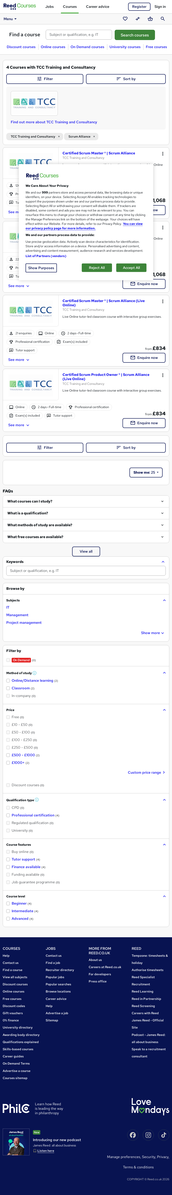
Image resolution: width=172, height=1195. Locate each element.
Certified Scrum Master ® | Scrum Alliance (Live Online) (103, 302)
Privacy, (163, 1157)
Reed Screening (143, 1006)
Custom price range (147, 772)
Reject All (97, 267)
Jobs (49, 6)
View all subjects (15, 977)
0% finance (11, 1020)
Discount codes (14, 1006)
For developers (100, 974)
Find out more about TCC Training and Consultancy (54, 122)
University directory (18, 1027)
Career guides (13, 1056)
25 (144, 472)
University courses (125, 47)
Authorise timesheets (147, 970)
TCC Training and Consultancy (33, 136)
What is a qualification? (27, 513)
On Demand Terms (16, 1063)
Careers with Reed (145, 1013)
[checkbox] (7, 607)
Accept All (131, 267)
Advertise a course (16, 1071)
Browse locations (58, 991)
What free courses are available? (35, 537)
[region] (86, 222)
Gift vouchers (13, 1013)
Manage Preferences (123, 1157)
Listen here (45, 1151)
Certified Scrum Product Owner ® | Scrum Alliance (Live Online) (105, 376)
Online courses (53, 47)
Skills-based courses (18, 1049)
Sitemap (52, 1020)
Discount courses (21, 47)
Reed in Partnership (146, 999)
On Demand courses (87, 47)
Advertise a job (57, 1013)
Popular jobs (55, 977)
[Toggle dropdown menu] (162, 153)
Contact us (11, 963)
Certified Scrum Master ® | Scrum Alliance (98, 153)
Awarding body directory (21, 1035)
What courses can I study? (29, 501)
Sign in (160, 6)
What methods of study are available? (39, 525)
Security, (149, 1157)
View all (86, 551)
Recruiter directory (60, 970)
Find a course (24, 34)
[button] (86, 562)
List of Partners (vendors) (46, 256)
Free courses (156, 47)
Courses (70, 6)
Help (6, 956)
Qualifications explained (21, 1042)
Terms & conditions (138, 1167)
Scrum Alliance (79, 136)
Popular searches (58, 984)
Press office (98, 981)
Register (139, 6)
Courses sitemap (15, 1078)
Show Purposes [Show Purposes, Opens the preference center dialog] (41, 268)
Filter (45, 78)
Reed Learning (142, 991)
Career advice (97, 6)
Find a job (53, 963)
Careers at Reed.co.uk (105, 967)
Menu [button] (10, 18)
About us (95, 960)
